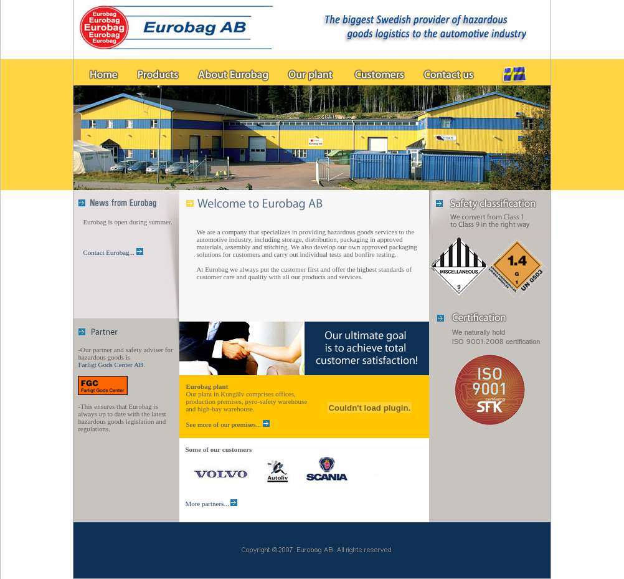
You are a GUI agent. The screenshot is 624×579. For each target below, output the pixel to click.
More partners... (207, 503)
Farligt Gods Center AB (110, 364)
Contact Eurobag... (109, 252)
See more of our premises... (223, 424)
